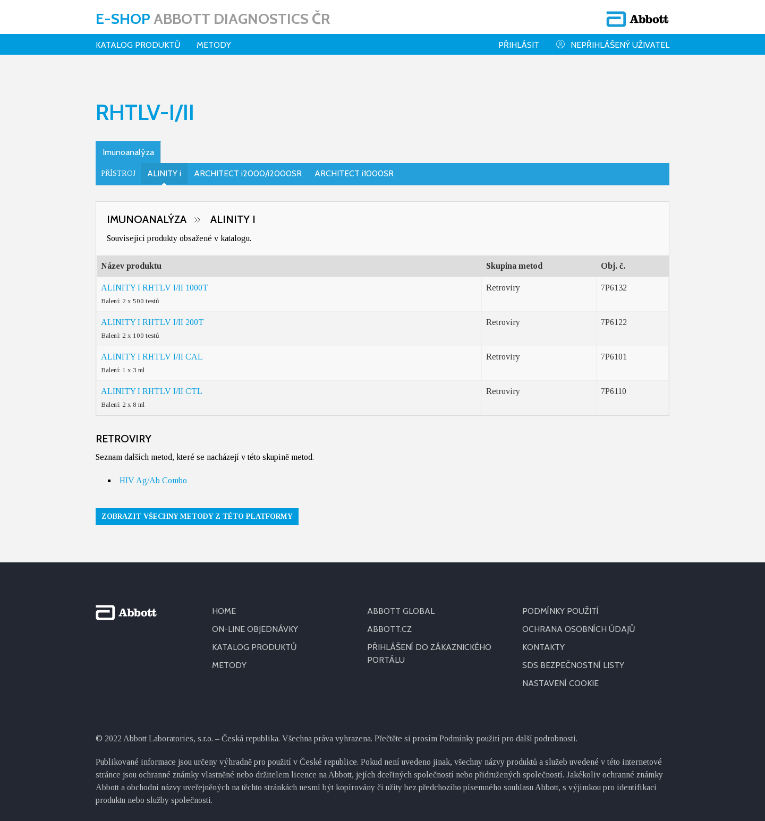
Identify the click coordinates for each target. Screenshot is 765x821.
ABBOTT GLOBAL (401, 604)
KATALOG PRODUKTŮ (254, 640)
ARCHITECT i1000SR (354, 166)
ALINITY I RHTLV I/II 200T (152, 315)
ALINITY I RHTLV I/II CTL (151, 384)
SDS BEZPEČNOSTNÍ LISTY (573, 658)
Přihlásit (518, 45)
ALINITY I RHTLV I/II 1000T (154, 280)
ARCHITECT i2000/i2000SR (248, 166)
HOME (224, 604)
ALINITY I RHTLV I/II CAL (152, 349)
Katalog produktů (138, 45)
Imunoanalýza (128, 145)
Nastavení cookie (560, 676)
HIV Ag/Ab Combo (153, 473)
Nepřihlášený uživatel (612, 44)
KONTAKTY (543, 640)
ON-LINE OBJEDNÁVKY (255, 622)
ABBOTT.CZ (389, 622)
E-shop (213, 19)
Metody (214, 45)
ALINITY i (164, 166)
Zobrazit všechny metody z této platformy (197, 510)
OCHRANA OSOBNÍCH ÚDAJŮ (578, 622)
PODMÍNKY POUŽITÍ (560, 604)
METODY (229, 658)
